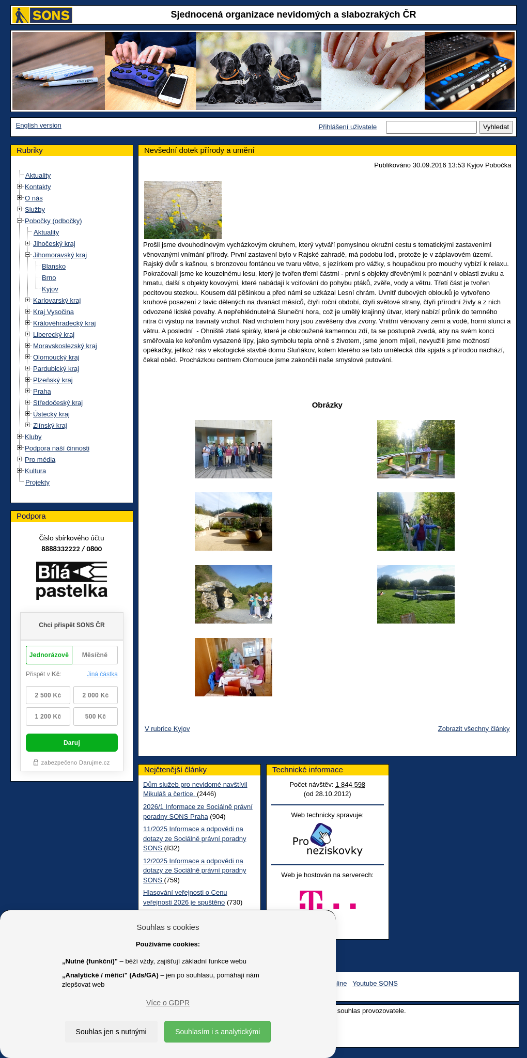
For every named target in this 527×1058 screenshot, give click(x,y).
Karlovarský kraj (57, 300)
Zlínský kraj (50, 425)
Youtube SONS (375, 984)
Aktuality (38, 175)
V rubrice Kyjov (167, 729)
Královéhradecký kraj (64, 323)
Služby (35, 209)
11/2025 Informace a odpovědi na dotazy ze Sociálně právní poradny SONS (194, 838)
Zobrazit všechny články (474, 729)
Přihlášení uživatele (347, 127)
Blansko (54, 266)
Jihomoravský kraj (60, 255)
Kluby (33, 437)
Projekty (37, 482)
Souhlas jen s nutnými (111, 1032)
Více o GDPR (168, 1003)
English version (38, 125)
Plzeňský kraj (53, 380)
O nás (34, 198)
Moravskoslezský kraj (65, 346)
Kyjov (50, 289)
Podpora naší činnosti (57, 448)
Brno (49, 278)
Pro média (40, 459)
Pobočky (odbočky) (53, 221)
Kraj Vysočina (53, 312)
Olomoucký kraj (56, 357)
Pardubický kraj (56, 368)
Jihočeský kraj (54, 243)
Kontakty (38, 187)
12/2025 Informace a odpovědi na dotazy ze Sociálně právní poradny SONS (194, 870)
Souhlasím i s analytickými (217, 1032)
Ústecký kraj (51, 414)
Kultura (35, 471)
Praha (42, 391)
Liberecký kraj (53, 334)
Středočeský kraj (58, 403)
